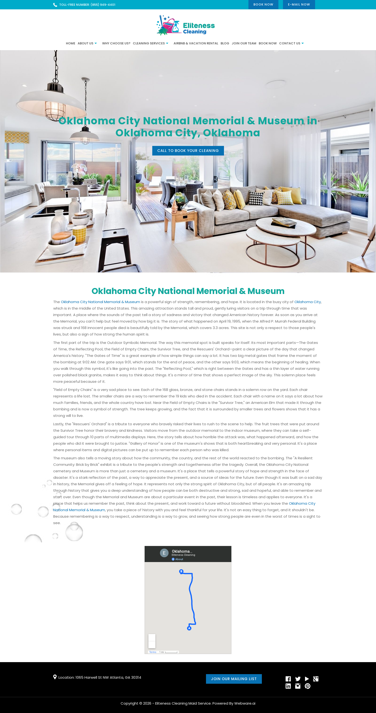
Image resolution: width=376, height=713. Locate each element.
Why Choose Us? (116, 43)
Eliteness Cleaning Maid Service (183, 703)
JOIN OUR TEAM (244, 43)
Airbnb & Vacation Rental (196, 43)
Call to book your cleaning (188, 150)
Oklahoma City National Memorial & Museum (100, 301)
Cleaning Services (149, 43)
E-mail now (299, 4)
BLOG (225, 43)
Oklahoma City (307, 301)
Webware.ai (244, 703)
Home (70, 43)
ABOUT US (85, 43)
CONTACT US (289, 43)
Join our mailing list (234, 678)
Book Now (263, 4)
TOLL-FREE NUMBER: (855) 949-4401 (87, 4)
